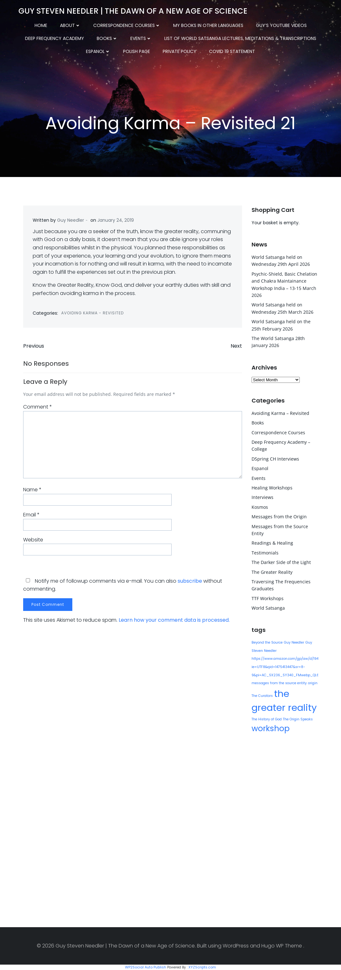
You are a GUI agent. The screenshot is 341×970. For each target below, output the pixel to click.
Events (141, 38)
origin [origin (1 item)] (313, 683)
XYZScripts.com (202, 967)
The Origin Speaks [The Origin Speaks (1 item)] (298, 719)
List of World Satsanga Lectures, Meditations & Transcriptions (240, 38)
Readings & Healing (272, 543)
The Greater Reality (272, 572)
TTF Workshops (268, 598)
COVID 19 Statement (232, 51)
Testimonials (265, 553)
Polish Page (136, 51)
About (70, 25)
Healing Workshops (272, 488)
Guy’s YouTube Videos (281, 25)
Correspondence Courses (127, 25)
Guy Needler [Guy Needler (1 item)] (294, 642)
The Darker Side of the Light (281, 562)
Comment (37, 406)
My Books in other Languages (208, 25)
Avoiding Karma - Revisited (92, 313)
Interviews (262, 497)
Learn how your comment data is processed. (174, 620)
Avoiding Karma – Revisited (280, 413)
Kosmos (260, 507)
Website (33, 539)
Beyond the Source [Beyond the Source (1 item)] (267, 642)
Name (32, 489)
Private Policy (179, 51)
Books (107, 38)
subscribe (190, 581)
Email (31, 514)
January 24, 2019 (115, 220)
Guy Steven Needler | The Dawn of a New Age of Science (132, 11)
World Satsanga (268, 608)
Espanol (98, 51)
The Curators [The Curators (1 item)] (262, 695)
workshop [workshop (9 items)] (271, 728)
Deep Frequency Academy (54, 38)
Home (41, 25)
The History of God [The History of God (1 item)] (267, 719)
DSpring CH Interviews (275, 459)
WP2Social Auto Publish (145, 967)
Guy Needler (70, 220)
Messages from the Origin (279, 517)
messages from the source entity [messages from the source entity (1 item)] (279, 683)
